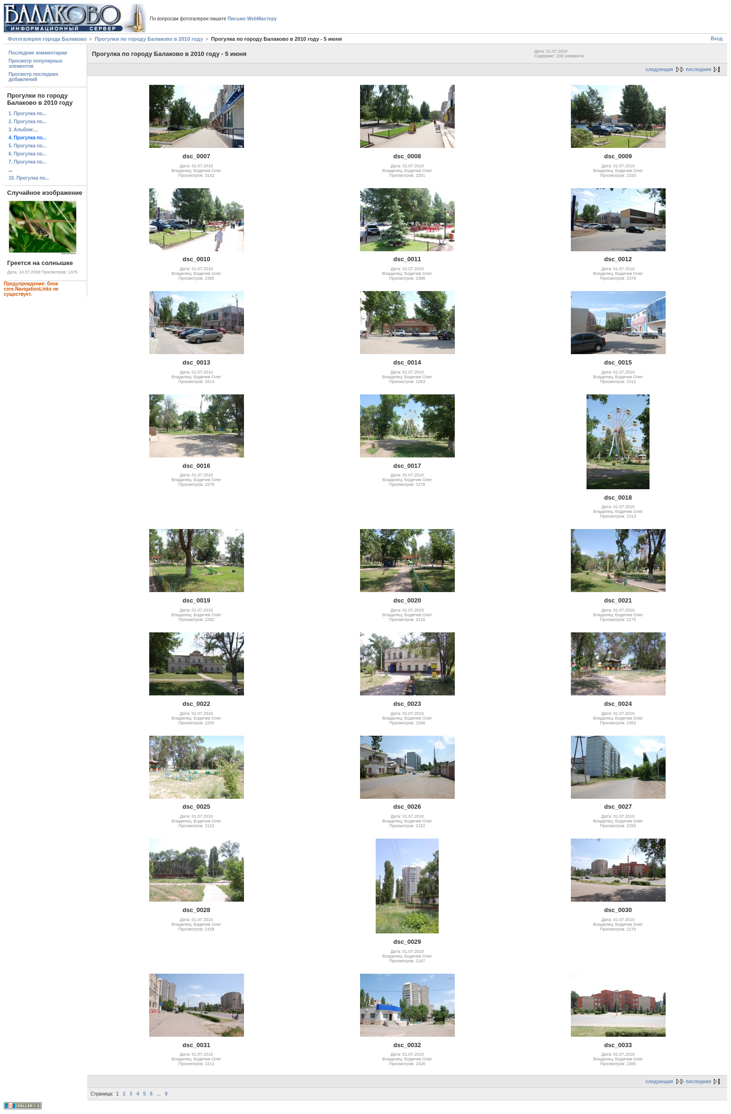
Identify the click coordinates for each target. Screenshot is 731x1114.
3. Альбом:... (23, 129)
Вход (716, 38)
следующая (659, 69)
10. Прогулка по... (29, 178)
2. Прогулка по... (27, 121)
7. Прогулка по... (27, 161)
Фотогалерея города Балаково (47, 39)
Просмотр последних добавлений (33, 77)
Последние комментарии (38, 52)
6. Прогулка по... (27, 153)
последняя (698, 69)
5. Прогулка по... (27, 145)
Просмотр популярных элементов (36, 63)
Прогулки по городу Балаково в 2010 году (149, 39)
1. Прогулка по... (27, 113)
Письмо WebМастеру (252, 18)
